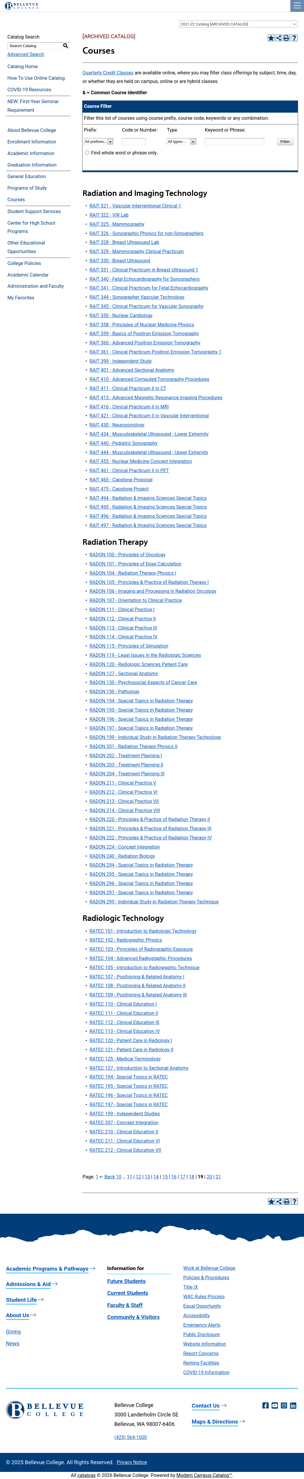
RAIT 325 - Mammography (116, 224)
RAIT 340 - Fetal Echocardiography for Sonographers (144, 279)
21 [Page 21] (218, 1177)
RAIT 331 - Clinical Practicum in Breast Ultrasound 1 (143, 270)
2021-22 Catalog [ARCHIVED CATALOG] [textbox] (214, 24)
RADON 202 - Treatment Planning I (125, 755)
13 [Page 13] (147, 1177)
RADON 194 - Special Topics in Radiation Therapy (141, 701)
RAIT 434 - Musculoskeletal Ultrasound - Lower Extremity (148, 434)
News (12, 1343)
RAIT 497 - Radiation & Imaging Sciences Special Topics (148, 525)
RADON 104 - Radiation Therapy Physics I (132, 573)
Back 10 (112, 1177)
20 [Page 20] (209, 1177)
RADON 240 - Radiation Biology (122, 856)
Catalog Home (22, 66)
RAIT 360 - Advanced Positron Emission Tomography (144, 343)
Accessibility (196, 1315)
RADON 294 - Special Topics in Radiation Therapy (141, 865)
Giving (13, 1331)
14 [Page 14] (156, 1177)
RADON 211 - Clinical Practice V (122, 783)
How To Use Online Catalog (36, 78)
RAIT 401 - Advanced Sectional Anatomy (131, 370)
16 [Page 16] (174, 1177)
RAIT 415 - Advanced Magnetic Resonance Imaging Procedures (155, 397)
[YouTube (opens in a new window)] (275, 1405)
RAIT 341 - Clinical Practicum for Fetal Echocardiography (148, 288)
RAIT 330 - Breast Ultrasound (119, 260)
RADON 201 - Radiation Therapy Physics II (133, 746)
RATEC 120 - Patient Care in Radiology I (130, 1040)
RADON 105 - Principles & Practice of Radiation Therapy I (149, 582)
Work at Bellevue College (209, 1268)
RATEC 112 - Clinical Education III (124, 1022)
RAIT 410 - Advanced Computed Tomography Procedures (149, 379)
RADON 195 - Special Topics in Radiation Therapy (141, 710)
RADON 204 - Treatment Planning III (126, 774)
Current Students (127, 1293)
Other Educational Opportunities (26, 247)
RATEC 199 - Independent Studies (124, 1114)
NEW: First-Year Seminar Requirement (33, 106)
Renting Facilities (201, 1363)
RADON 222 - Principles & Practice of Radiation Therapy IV (150, 838)
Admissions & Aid (28, 1284)
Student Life (21, 1299)
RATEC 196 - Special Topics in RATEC (128, 1095)
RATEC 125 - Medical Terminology (125, 1059)
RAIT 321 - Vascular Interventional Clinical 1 (135, 206)
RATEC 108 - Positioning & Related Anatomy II (137, 985)
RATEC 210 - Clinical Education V (124, 1132)
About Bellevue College (31, 130)
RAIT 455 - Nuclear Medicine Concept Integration (140, 461)
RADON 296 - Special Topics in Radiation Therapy (141, 883)
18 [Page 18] (191, 1177)
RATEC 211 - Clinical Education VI (124, 1141)
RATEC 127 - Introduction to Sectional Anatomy (139, 1068)
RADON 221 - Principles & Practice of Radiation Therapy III (150, 828)
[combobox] (238, 24)
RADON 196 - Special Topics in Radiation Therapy (141, 719)
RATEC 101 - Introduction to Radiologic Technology (142, 931)
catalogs (86, 1475)
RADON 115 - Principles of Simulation (128, 646)
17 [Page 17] (182, 1177)
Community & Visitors (133, 1317)
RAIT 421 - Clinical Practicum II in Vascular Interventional (149, 416)
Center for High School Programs (31, 227)
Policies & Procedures (206, 1277)
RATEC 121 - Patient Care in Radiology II (131, 1049)
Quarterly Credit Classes (108, 73)
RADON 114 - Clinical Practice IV (123, 637)
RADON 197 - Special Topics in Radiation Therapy (141, 728)
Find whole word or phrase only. (124, 153)
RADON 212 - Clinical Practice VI (123, 792)
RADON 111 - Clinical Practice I (121, 609)
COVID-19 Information (206, 1372)
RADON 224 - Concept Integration (124, 847)
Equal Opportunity (202, 1306)
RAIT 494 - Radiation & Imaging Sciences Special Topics (148, 498)
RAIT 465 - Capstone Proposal (120, 480)
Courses (16, 199)
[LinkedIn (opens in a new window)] (293, 1405)
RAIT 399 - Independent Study (120, 361)
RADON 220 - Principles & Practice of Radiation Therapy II (149, 819)
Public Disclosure (201, 1334)
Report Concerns (200, 1353)
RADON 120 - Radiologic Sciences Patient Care (138, 664)
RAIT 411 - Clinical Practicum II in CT (127, 388)
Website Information (204, 1344)
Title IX (190, 1287)
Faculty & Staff (124, 1305)
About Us (17, 1315)
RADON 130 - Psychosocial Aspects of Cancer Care (143, 682)
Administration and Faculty (35, 286)
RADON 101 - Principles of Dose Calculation (135, 564)
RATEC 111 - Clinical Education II (123, 1013)
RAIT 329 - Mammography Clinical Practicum (136, 251)
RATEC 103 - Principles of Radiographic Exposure (141, 949)
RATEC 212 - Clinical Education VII (125, 1150)
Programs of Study (27, 188)
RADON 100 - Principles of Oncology (127, 555)
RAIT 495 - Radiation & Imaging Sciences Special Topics (148, 507)
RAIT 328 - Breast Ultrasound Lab (124, 242)
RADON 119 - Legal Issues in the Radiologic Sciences (145, 655)
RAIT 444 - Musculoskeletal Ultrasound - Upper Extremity (148, 452)
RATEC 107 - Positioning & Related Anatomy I (136, 977)
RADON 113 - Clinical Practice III (123, 628)
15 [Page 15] (165, 1177)
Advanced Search (25, 54)
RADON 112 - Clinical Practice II (122, 619)
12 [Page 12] (138, 1177)
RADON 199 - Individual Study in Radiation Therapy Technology (155, 737)
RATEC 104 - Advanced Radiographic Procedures (140, 958)
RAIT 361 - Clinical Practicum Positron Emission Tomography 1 (155, 352)
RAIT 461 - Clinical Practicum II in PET (129, 470)
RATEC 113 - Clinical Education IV (124, 1031)
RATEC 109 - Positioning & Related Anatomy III (138, 995)
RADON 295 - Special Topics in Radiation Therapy (141, 874)
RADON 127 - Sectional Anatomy (123, 673)
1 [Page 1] (97, 1177)
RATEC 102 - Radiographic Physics (125, 940)
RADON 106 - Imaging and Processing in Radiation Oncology (152, 591)
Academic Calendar (28, 275)
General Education (26, 176)
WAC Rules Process (204, 1296)
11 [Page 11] (129, 1177)
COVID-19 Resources (29, 89)
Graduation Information (31, 165)
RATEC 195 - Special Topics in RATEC (128, 1086)
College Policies (24, 263)
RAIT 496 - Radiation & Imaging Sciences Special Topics (148, 516)
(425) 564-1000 (130, 1437)
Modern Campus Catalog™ (204, 1475)
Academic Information (30, 153)
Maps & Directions (215, 1421)
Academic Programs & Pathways (47, 1268)
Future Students (126, 1281)
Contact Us (206, 1405)
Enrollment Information (31, 142)
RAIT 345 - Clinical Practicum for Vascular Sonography (146, 306)
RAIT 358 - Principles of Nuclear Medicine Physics (141, 325)
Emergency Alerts (201, 1325)
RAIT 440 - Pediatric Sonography (123, 443)
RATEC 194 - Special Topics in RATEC (128, 1077)
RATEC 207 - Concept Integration (123, 1122)
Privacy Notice (132, 1462)
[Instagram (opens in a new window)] (284, 1405)
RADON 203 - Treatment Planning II (126, 765)
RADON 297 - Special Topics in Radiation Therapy (141, 892)
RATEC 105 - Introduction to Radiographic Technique (144, 967)
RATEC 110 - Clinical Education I (123, 1004)
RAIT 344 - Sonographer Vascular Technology (136, 297)
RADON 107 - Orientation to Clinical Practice (135, 600)
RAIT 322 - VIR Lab (109, 215)
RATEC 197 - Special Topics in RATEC (128, 1104)
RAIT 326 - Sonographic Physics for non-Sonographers (146, 233)
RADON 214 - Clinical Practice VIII (124, 810)
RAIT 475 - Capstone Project (118, 489)
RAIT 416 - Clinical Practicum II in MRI (129, 407)
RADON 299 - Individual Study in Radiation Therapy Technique (153, 902)
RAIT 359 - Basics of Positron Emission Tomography (144, 333)
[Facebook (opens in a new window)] (265, 1405)
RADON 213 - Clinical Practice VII (124, 801)
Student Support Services (34, 211)
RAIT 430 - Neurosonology (116, 425)
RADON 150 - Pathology (114, 691)
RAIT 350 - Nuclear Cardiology (120, 315)
